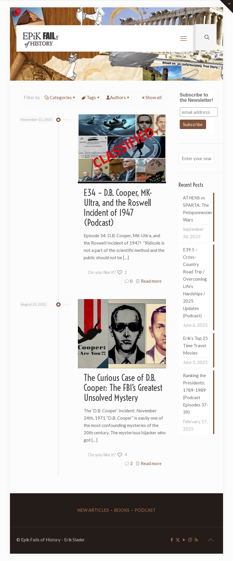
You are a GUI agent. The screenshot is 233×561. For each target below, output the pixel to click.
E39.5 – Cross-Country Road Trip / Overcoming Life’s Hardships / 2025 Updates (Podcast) (195, 282)
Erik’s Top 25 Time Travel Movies (195, 345)
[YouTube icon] (184, 539)
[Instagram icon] (190, 539)
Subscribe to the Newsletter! (196, 97)
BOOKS (121, 510)
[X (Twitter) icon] (178, 539)
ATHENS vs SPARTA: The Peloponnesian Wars (196, 208)
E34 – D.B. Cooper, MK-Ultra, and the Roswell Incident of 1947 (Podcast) (118, 207)
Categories (60, 97)
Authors (118, 97)
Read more (151, 281)
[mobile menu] (184, 38)
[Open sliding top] (226, 6)
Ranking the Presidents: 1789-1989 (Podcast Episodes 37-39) (195, 394)
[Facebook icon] (171, 539)
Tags (90, 97)
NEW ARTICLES (93, 510)
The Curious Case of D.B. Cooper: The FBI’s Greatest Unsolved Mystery (123, 387)
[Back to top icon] (210, 539)
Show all (151, 97)
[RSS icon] (196, 539)
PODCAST (145, 510)
